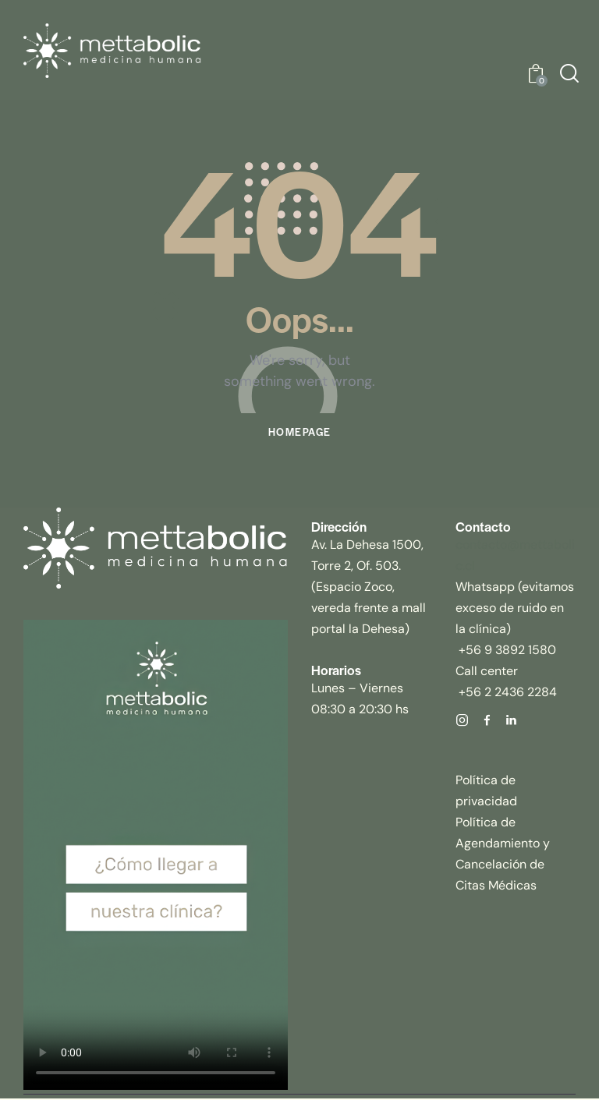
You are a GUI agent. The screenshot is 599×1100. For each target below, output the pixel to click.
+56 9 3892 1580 (505, 650)
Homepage (299, 433)
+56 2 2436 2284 (506, 692)
